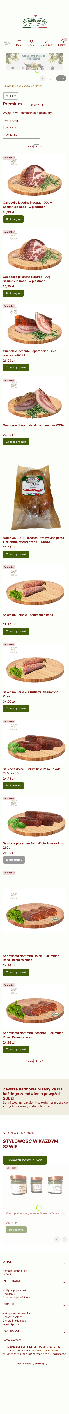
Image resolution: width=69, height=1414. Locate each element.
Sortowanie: (10, 127)
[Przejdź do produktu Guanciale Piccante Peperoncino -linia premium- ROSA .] (34, 325)
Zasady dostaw (12, 1316)
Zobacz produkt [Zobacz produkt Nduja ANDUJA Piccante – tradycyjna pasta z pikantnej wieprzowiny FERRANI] (16, 554)
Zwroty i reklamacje (14, 1320)
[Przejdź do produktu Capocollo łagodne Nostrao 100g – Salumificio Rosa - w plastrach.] (34, 176)
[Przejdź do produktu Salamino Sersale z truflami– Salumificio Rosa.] (34, 664)
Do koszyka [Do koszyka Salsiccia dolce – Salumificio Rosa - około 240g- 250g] (13, 785)
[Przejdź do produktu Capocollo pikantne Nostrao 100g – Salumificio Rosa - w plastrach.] (34, 251)
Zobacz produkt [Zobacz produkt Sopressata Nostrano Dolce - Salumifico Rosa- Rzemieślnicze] (16, 972)
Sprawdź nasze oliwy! (25, 1160)
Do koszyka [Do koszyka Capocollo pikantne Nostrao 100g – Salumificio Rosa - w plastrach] (13, 293)
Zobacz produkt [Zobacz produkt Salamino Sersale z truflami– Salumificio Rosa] (16, 708)
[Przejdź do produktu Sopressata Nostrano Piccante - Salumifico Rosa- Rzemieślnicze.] (34, 1005)
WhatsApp (9, 1324)
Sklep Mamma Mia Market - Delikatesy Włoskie (25, 86)
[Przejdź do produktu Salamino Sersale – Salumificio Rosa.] (34, 587)
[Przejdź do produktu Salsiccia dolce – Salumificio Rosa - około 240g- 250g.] (34, 741)
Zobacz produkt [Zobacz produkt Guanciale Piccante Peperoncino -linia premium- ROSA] (16, 367)
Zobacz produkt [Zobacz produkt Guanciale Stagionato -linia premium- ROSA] (16, 441)
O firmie (7, 1274)
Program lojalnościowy (16, 1297)
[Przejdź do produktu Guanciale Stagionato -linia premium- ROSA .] (34, 399)
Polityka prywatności (15, 1290)
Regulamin (9, 1293)
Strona (29, 146)
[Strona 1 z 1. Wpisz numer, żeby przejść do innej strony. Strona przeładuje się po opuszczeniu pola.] (36, 146)
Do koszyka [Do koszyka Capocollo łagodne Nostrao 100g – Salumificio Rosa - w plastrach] (13, 219)
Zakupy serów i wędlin (16, 1313)
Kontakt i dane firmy (15, 1270)
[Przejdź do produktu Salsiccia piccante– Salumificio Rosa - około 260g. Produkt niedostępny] (34, 817)
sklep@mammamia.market (44, 1350)
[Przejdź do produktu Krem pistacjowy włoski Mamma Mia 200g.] (36, 1187)
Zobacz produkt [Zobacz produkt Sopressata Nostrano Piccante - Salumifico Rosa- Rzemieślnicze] (16, 1049)
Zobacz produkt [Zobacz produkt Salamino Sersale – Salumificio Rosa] (16, 631)
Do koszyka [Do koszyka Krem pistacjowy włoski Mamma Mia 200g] (16, 1229)
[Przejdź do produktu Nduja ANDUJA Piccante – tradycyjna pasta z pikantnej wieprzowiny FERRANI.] (34, 492)
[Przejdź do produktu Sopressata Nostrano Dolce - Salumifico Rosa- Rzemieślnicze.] (34, 910)
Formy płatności (12, 1339)
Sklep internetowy (30, 1363)
